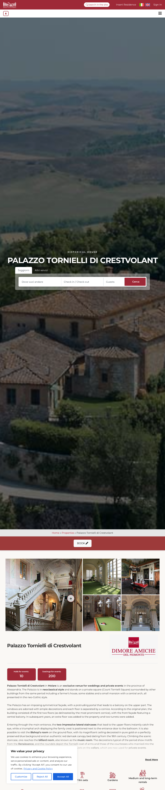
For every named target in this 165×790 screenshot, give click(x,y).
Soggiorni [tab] (23, 271)
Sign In (157, 4)
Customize (21, 776)
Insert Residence (126, 4)
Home (55, 534)
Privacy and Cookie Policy (38, 768)
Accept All (63, 776)
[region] (41, 765)
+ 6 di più (140, 614)
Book (82, 544)
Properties (68, 534)
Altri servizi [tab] (41, 271)
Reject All (42, 776)
